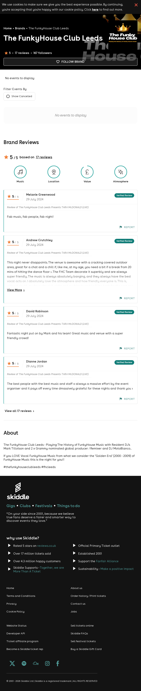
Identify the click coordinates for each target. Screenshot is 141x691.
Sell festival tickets (83, 641)
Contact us (78, 603)
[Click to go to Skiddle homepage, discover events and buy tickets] (17, 490)
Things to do (68, 505)
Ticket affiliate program (22, 641)
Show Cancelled (19, 96)
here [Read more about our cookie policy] (95, 9)
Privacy (11, 603)
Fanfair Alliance (107, 561)
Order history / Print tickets (88, 596)
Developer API (15, 633)
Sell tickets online (82, 625)
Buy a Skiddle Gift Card (86, 649)
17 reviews (44, 157)
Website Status (16, 625)
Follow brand (70, 61)
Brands (20, 28)
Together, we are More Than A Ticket (38, 569)
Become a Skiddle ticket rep (24, 649)
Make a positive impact (117, 569)
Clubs (25, 505)
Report (127, 227)
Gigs (10, 505)
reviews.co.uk (46, 546)
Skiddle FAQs (79, 633)
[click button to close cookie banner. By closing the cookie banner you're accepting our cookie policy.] (136, 5)
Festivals (43, 505)
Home (8, 28)
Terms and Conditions (20, 596)
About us (76, 588)
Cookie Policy (15, 611)
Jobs (74, 611)
